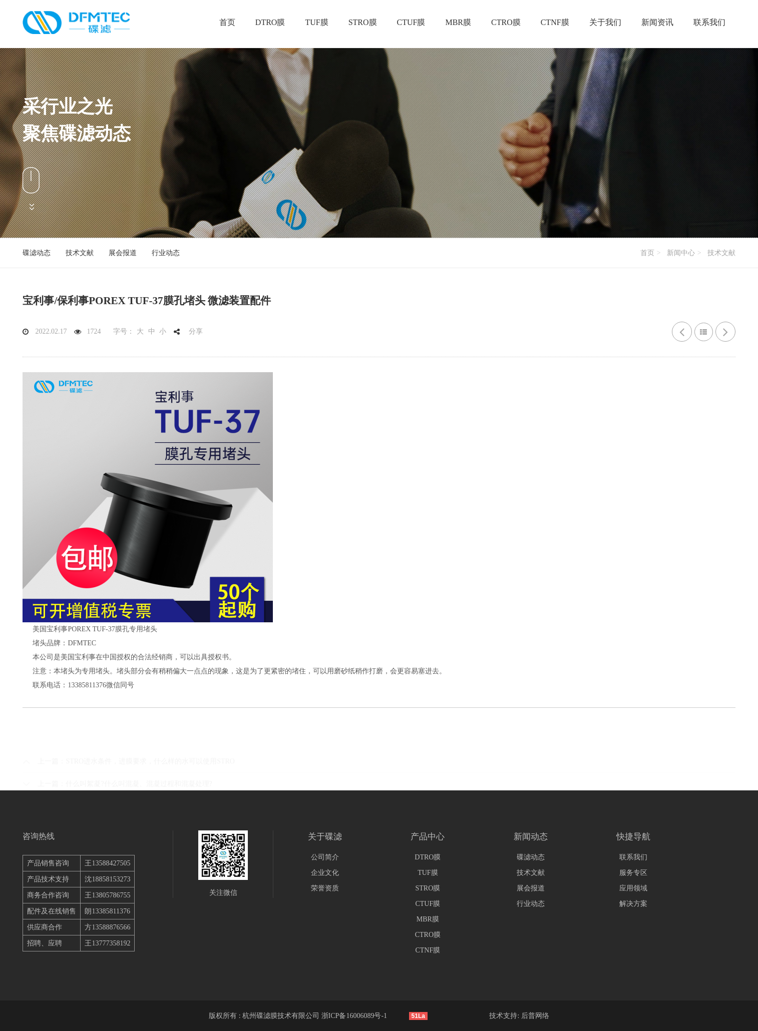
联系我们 (709, 22)
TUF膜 (316, 22)
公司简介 (325, 857)
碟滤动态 (37, 253)
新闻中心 (681, 253)
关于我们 (605, 22)
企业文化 (325, 872)
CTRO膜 (506, 22)
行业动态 (166, 253)
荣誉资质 (325, 888)
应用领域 (633, 888)
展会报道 (123, 253)
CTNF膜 (555, 22)
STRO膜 (362, 22)
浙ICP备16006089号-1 (354, 1015)
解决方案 (633, 903)
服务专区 (633, 872)
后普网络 (535, 1015)
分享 (196, 331)
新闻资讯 (657, 22)
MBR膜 (458, 22)
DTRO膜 (270, 22)
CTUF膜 (411, 22)
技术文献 (80, 253)
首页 (227, 22)
